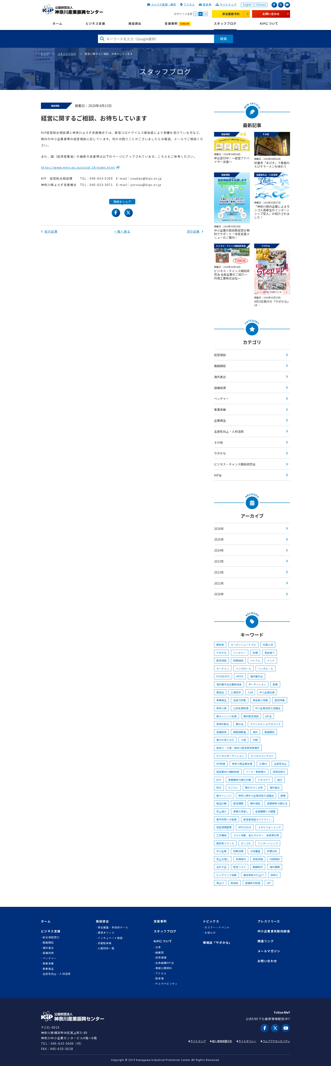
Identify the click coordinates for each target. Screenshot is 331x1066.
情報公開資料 (163, 968)
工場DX (263, 763)
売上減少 (221, 811)
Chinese (261, 4)
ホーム (57, 24)
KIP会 (218, 475)
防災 (218, 787)
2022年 (219, 572)
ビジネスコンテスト (262, 756)
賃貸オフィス (106, 932)
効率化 (274, 875)
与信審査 (255, 851)
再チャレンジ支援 (226, 716)
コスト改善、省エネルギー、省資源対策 (256, 835)
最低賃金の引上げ (253, 875)
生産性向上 (280, 763)
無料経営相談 (251, 716)
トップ (45, 54)
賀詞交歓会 (222, 724)
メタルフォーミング (269, 827)
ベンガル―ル (265, 668)
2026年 (219, 528)
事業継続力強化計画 (239, 779)
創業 (275, 684)
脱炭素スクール (225, 843)
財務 (255, 652)
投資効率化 (279, 771)
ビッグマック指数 (226, 875)
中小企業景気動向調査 (274, 931)
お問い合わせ (271, 14)
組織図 (159, 952)
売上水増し (222, 859)
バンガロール (243, 668)
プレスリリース (269, 921)
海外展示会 (256, 676)
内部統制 (275, 859)
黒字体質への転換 (226, 819)
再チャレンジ (224, 795)
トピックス (211, 921)
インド (271, 660)
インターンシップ (268, 843)
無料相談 (255, 803)
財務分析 (272, 851)
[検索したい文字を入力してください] (156, 39)
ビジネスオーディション (230, 756)
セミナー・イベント (217, 927)
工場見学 (236, 692)
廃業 (283, 795)
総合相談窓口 (51, 937)
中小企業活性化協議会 (268, 708)
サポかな (220, 453)
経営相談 (220, 355)
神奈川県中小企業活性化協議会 (256, 795)
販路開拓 (220, 366)
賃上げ (220, 883)
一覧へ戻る (122, 231)
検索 (223, 38)
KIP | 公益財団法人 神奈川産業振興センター (72, 9)
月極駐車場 (105, 943)
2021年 (219, 583)
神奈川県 (221, 708)
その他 (218, 442)
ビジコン (233, 787)
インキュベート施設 (110, 938)
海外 (255, 732)
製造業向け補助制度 (227, 771)
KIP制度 (220, 763)
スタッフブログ (225, 24)
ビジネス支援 (95, 24)
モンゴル (246, 843)
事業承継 (220, 409)
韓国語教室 (239, 732)
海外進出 (220, 377)
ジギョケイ (264, 779)
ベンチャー (221, 398)
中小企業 (221, 851)
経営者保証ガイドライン (257, 819)
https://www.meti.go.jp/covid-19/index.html (78, 167)
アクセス (189, 4)
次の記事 (195, 231)
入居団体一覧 (106, 948)
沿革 (158, 947)
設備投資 (220, 388)
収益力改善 (239, 700)
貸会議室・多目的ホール (113, 927)
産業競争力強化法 (277, 803)
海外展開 (275, 867)
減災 (279, 779)
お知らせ (210, 932)
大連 (243, 740)
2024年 (219, 550)
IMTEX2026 (244, 827)
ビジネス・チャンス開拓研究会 (234, 464)
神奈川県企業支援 (242, 763)
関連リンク (266, 941)
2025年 (219, 539)
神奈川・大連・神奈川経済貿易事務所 (237, 748)
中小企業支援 (267, 692)
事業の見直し (240, 811)
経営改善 (280, 700)
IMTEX (239, 676)
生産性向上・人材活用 (229, 431)
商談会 (220, 692)
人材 (250, 692)
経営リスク (239, 867)
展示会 (239, 724)
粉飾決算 (238, 851)
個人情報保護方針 (222, 1041)
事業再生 (221, 700)
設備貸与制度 (252, 883)
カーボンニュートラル (243, 644)
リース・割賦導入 (256, 771)
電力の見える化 (225, 740)
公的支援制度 (240, 708)
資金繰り (270, 652)
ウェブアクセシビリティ (276, 1041)
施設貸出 (134, 24)
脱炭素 (220, 644)
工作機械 (221, 835)
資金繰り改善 (260, 700)
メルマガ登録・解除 (163, 4)
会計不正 (221, 867)
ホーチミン (222, 668)
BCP (218, 779)
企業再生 (220, 420)
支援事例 (178, 24)
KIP (269, 883)
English (247, 4)
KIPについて (269, 24)
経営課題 (238, 803)
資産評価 (258, 859)
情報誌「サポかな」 (217, 942)
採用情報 (161, 957)
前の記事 (49, 231)
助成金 (234, 883)
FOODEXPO (223, 676)
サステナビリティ (166, 983)
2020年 (219, 594)
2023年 (219, 561)
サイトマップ (228, 4)
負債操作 (241, 859)
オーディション (257, 684)
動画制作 (258, 867)
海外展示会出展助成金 (229, 684)
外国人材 (268, 644)
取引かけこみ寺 (254, 787)
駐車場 (207, 4)
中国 (255, 740)
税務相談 (238, 660)
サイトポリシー (247, 1041)
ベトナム (255, 660)
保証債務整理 (224, 827)
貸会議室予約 (231, 14)
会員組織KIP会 (164, 962)
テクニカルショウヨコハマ (265, 724)
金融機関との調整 (265, 811)
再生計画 (221, 803)
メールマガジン (269, 951)
